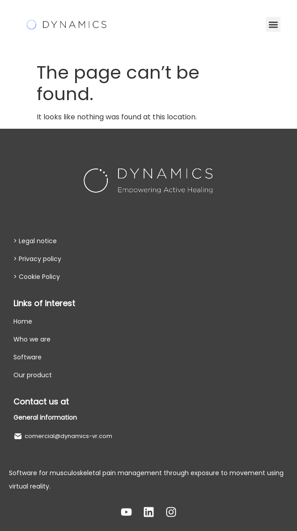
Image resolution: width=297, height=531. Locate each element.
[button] (273, 24)
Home (22, 321)
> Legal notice (35, 240)
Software (27, 357)
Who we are (32, 339)
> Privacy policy (37, 258)
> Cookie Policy (36, 276)
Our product (32, 375)
